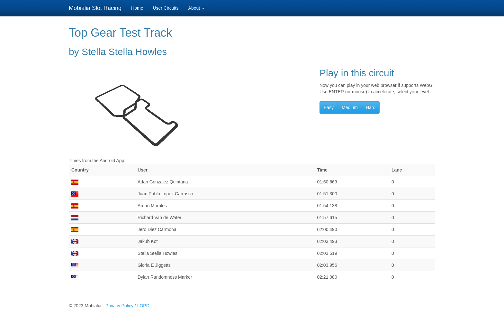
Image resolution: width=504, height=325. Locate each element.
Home (137, 8)
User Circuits (165, 8)
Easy (329, 107)
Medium (350, 107)
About (196, 8)
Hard (370, 107)
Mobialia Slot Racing (95, 8)
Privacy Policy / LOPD (127, 305)
